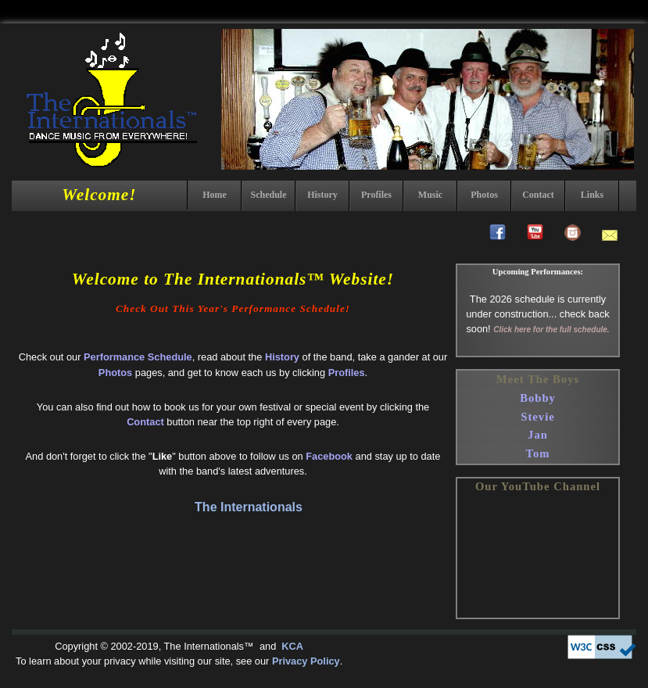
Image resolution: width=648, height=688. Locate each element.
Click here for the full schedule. (551, 329)
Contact (538, 194)
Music (430, 194)
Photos (484, 194)
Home (214, 194)
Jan (538, 434)
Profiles (376, 194)
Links (592, 194)
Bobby (538, 398)
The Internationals (249, 507)
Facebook (329, 456)
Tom (538, 453)
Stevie (537, 416)
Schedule (268, 194)
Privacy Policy (306, 661)
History (322, 194)
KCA (291, 646)
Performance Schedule (138, 357)
